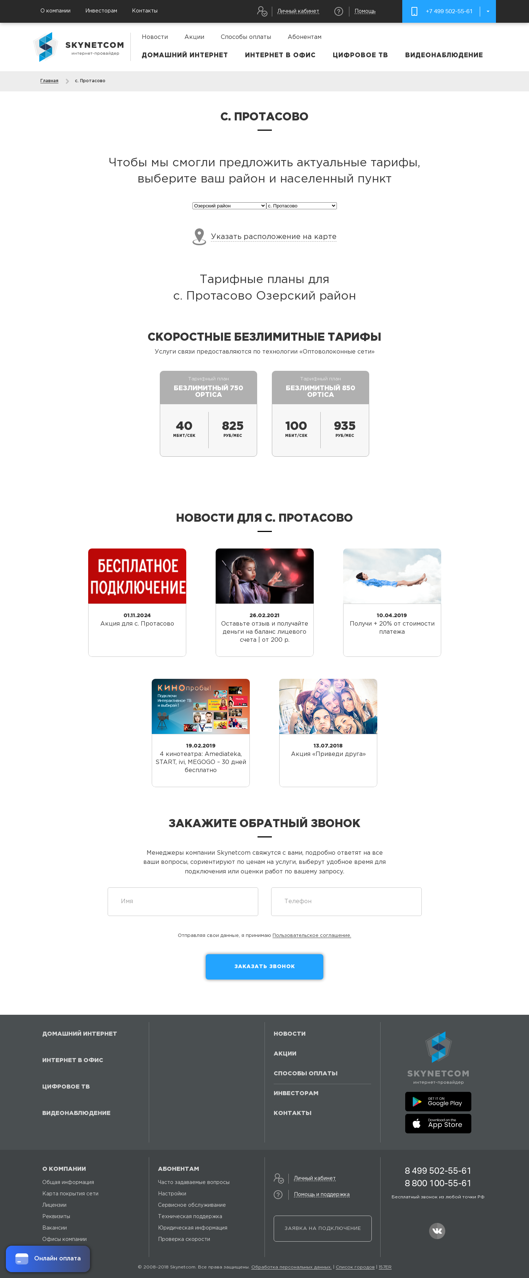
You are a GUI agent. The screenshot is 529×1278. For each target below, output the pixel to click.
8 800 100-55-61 (438, 1183)
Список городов (355, 1267)
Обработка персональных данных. (291, 1267)
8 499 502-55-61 (438, 1170)
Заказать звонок (264, 966)
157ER (385, 1267)
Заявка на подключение (323, 1229)
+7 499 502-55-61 (449, 11)
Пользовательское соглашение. (312, 936)
